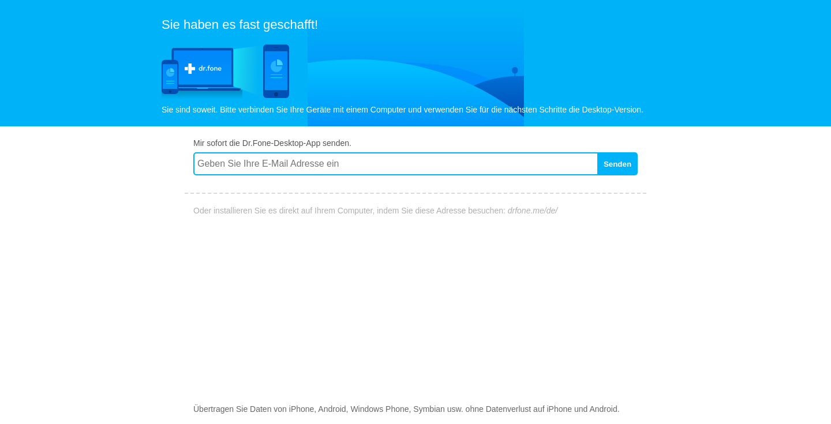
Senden (617, 164)
